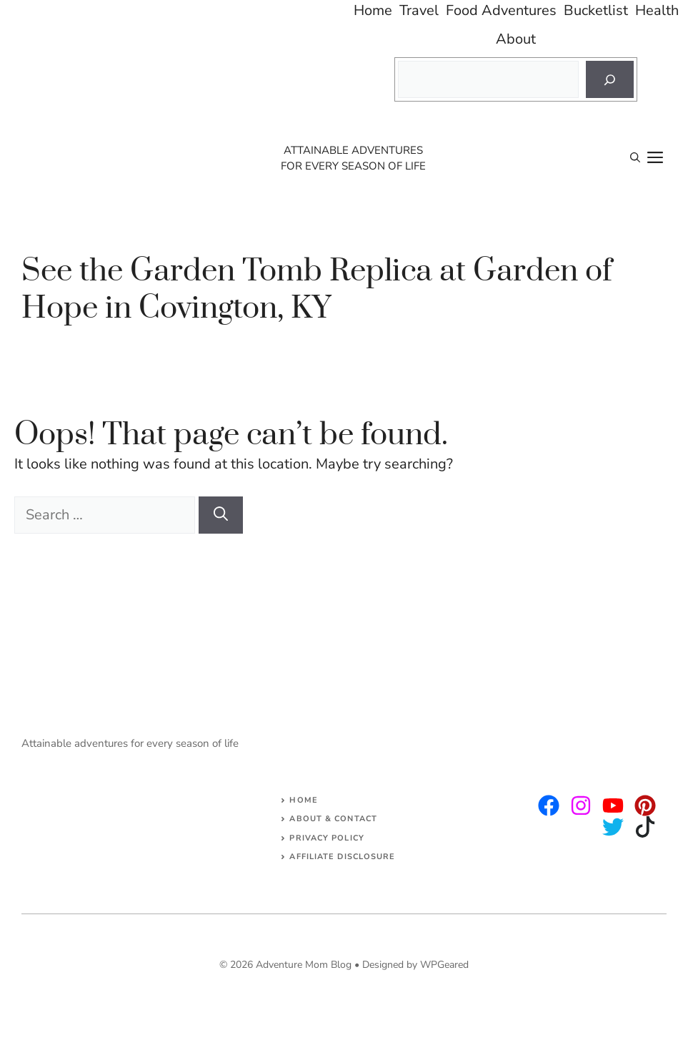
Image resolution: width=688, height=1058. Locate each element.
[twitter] (581, 805)
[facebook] (613, 805)
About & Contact (333, 818)
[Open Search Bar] (635, 158)
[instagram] (548, 805)
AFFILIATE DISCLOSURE (342, 856)
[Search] (610, 79)
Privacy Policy (326, 838)
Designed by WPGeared (415, 964)
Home (303, 800)
